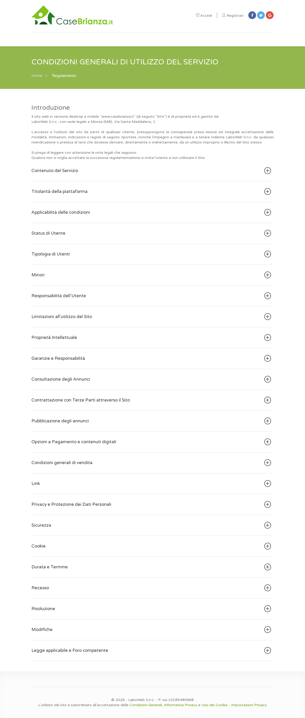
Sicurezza (152, 525)
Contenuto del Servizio (152, 170)
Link (152, 483)
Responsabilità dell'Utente (152, 296)
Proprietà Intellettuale (152, 337)
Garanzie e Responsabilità (152, 358)
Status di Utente (152, 233)
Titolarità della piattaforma (152, 191)
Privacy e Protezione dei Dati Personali (152, 504)
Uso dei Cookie (214, 705)
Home (37, 75)
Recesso (152, 588)
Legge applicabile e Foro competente (152, 650)
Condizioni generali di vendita (152, 462)
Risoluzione (152, 608)
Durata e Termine (152, 567)
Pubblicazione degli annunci (152, 421)
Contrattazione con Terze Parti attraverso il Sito (152, 400)
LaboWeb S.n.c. (141, 700)
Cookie (152, 546)
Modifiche (152, 629)
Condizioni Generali (146, 705)
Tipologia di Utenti (152, 254)
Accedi (204, 15)
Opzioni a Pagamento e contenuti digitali (152, 442)
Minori (152, 275)
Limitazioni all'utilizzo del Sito (152, 316)
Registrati (232, 15)
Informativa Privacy (180, 705)
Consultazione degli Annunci (152, 379)
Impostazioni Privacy (249, 705)
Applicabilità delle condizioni (152, 212)
